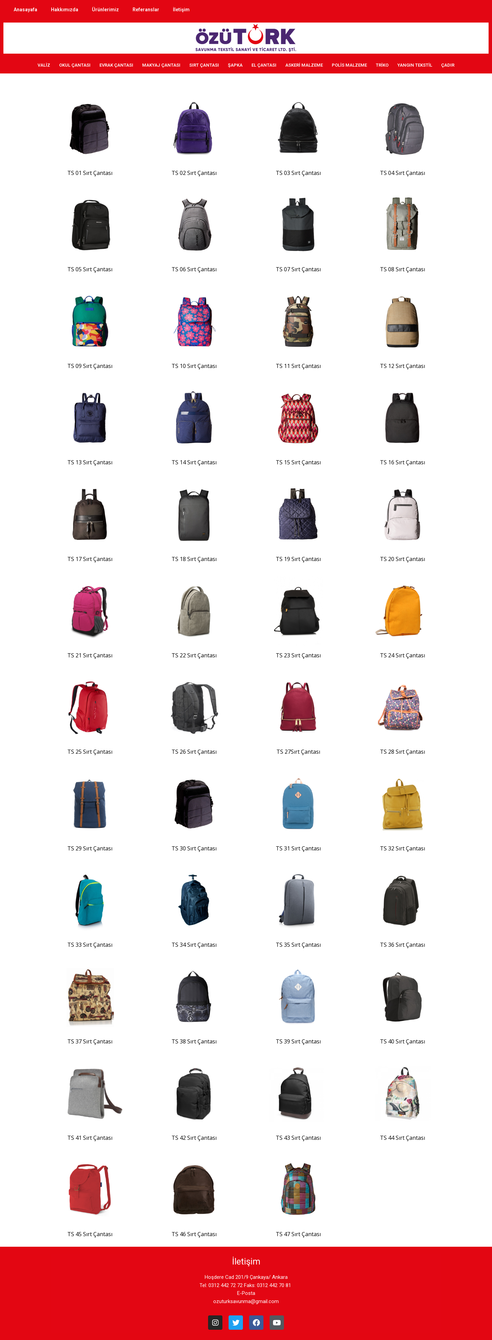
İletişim (181, 9)
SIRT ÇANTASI (204, 65)
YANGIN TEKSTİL (414, 65)
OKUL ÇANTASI (75, 65)
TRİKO (382, 65)
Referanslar (146, 9)
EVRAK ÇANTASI (116, 65)
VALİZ (44, 65)
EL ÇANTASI (263, 65)
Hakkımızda (64, 9)
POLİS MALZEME (349, 65)
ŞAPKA (235, 65)
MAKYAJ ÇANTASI (161, 65)
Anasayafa (25, 9)
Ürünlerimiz (105, 9)
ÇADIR (447, 65)
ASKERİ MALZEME (304, 65)
